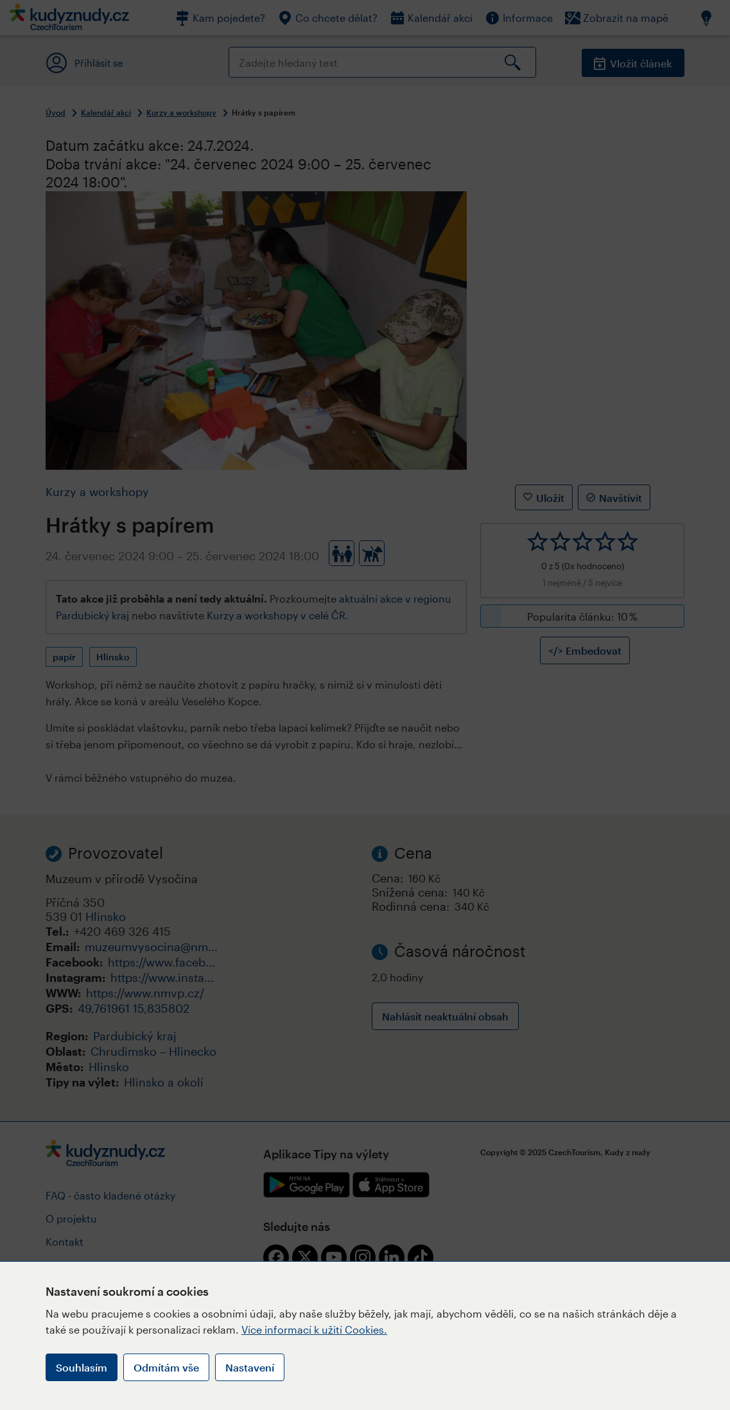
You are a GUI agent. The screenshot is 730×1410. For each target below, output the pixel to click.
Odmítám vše (166, 1367)
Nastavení (249, 1367)
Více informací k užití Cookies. (314, 1329)
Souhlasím (81, 1367)
